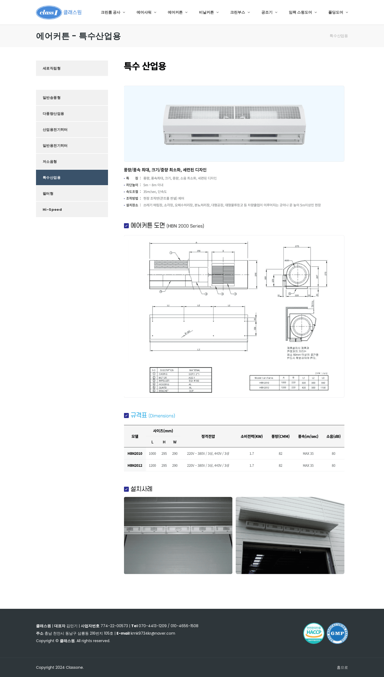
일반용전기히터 (55, 145)
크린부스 (240, 12)
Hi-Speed (52, 209)
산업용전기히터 (55, 129)
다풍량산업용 (53, 113)
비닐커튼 (209, 12)
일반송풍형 (52, 97)
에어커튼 (177, 12)
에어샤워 (146, 12)
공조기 (269, 12)
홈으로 (342, 667)
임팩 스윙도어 (303, 12)
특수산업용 (339, 35)
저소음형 (50, 161)
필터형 (48, 193)
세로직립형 (52, 68)
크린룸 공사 (113, 12)
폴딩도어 (338, 12)
